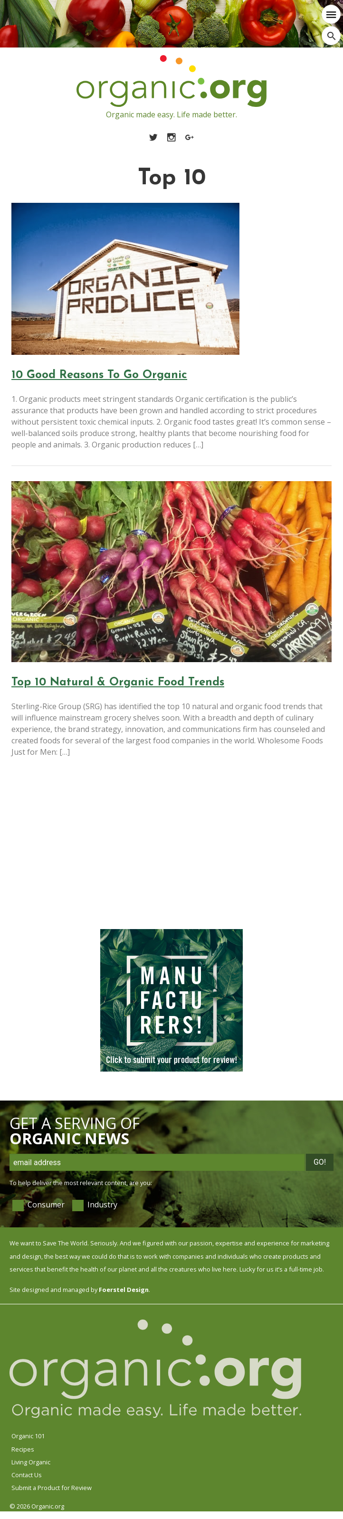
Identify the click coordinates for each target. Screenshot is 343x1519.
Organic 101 (28, 1436)
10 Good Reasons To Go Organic (99, 375)
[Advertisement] (168, 851)
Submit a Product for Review (51, 1487)
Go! (320, 1162)
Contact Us (26, 1475)
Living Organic (30, 1462)
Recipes (22, 1449)
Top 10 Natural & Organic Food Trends (117, 682)
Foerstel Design (124, 1289)
